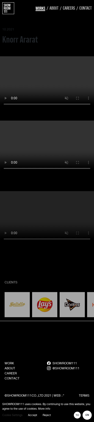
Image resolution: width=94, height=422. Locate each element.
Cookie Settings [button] (12, 415)
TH (77, 415)
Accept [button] (32, 415)
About (54, 8)
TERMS (84, 395)
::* (62, 395)
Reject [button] (47, 415)
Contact (85, 8)
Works (40, 8)
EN (87, 415)
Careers (69, 8)
